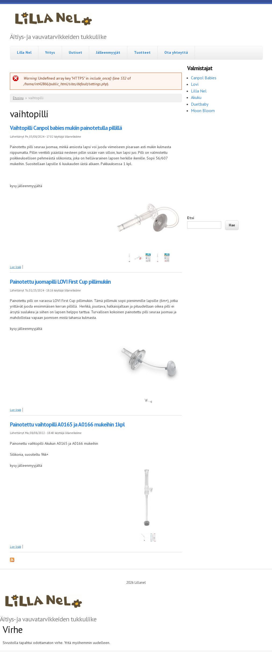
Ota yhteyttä (176, 52)
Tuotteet (142, 52)
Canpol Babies (204, 77)
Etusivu (18, 98)
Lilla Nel (24, 52)
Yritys (50, 52)
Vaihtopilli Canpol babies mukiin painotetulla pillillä (66, 127)
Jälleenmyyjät (108, 52)
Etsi (190, 217)
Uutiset (75, 52)
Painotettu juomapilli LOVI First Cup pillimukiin (60, 281)
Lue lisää (15, 267)
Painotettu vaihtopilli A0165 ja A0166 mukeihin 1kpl (67, 424)
